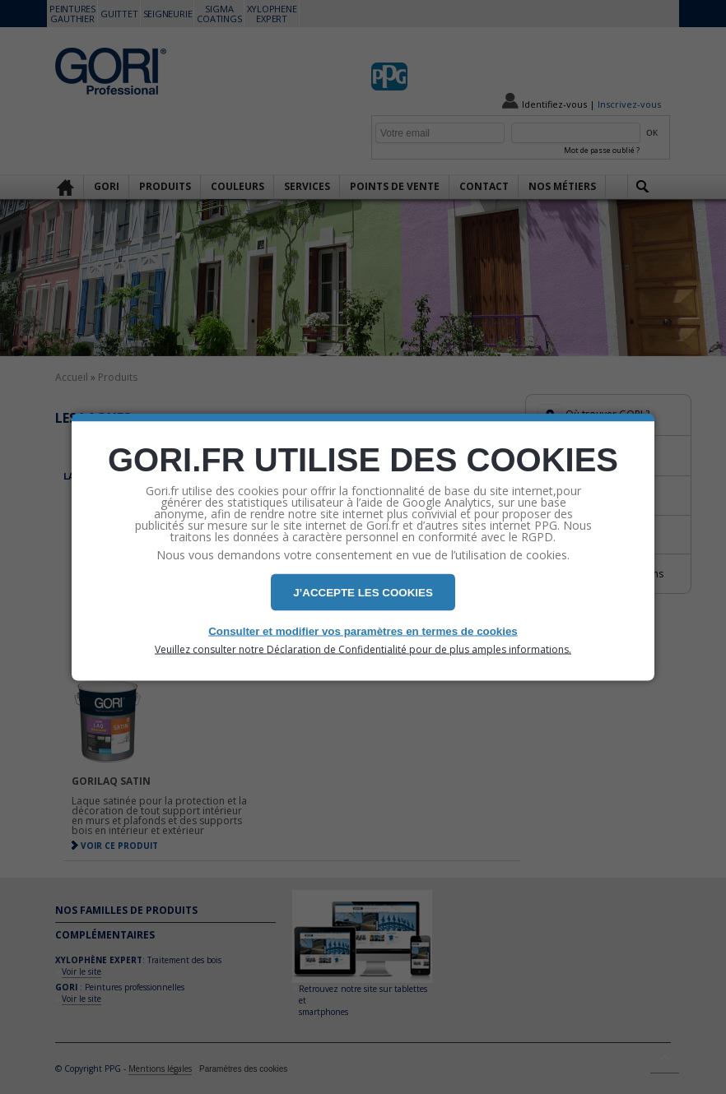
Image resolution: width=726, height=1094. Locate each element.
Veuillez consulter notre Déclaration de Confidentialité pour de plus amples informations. (363, 650)
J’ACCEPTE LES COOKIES (363, 592)
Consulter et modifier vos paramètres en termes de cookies (363, 631)
